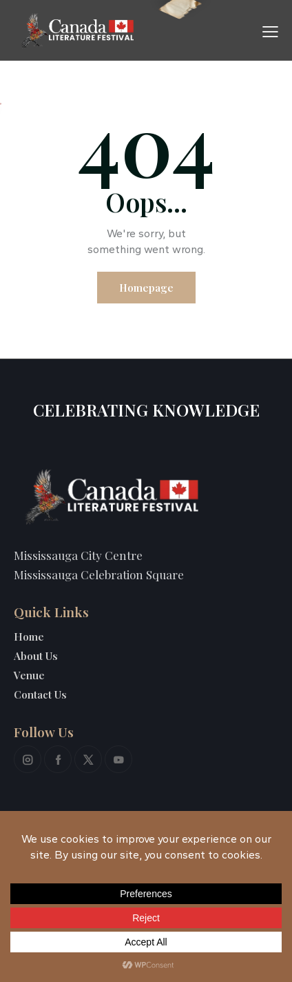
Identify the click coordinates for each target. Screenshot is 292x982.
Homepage (146, 287)
